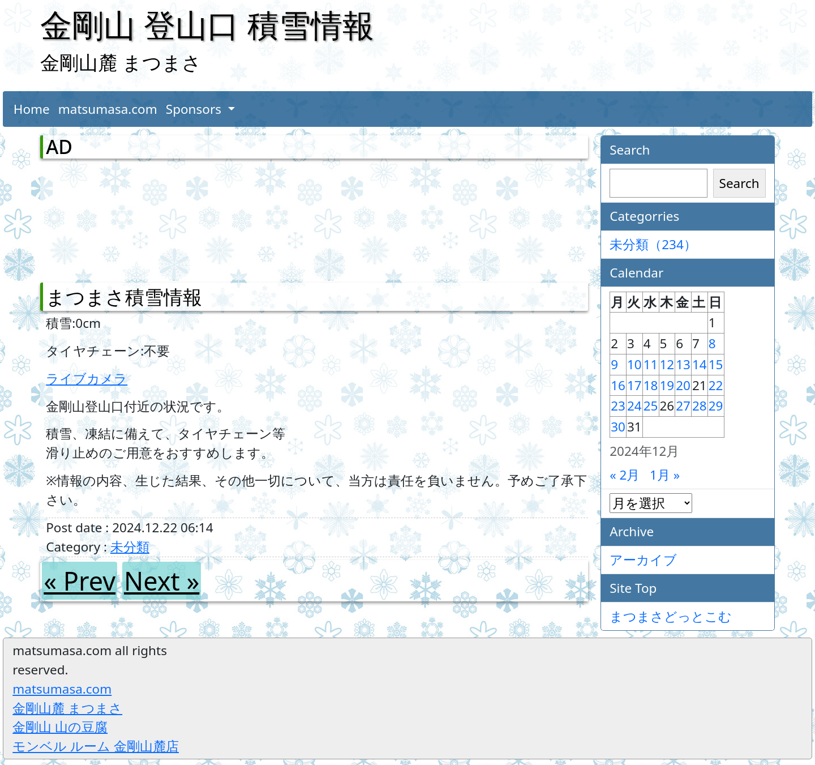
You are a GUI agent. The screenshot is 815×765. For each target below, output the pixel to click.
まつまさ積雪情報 (124, 297)
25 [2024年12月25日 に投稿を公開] (651, 405)
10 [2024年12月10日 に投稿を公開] (634, 364)
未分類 (129, 546)
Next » (161, 580)
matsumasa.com (107, 109)
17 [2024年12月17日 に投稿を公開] (634, 385)
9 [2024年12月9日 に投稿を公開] (614, 364)
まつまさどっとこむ (671, 616)
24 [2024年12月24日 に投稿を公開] (634, 405)
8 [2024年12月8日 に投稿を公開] (712, 343)
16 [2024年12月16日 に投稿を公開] (618, 385)
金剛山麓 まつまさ (67, 708)
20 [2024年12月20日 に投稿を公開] (683, 385)
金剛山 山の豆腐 (60, 727)
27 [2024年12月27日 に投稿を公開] (683, 405)
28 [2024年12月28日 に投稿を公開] (699, 405)
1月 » (665, 475)
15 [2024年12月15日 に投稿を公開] (716, 364)
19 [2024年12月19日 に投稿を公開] (667, 385)
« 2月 (625, 475)
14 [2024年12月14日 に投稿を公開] (699, 364)
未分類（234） (653, 244)
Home (32, 109)
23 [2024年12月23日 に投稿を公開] (618, 405)
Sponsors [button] (195, 109)
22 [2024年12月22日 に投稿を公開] (716, 385)
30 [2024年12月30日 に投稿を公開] (618, 426)
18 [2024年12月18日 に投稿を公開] (651, 385)
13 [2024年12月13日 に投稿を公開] (683, 364)
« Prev (79, 580)
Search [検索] (739, 183)
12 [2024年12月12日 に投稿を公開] (667, 364)
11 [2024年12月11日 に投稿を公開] (651, 364)
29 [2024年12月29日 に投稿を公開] (716, 405)
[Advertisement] (105, 218)
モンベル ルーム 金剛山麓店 (95, 746)
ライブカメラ (86, 378)
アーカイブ (643, 560)
